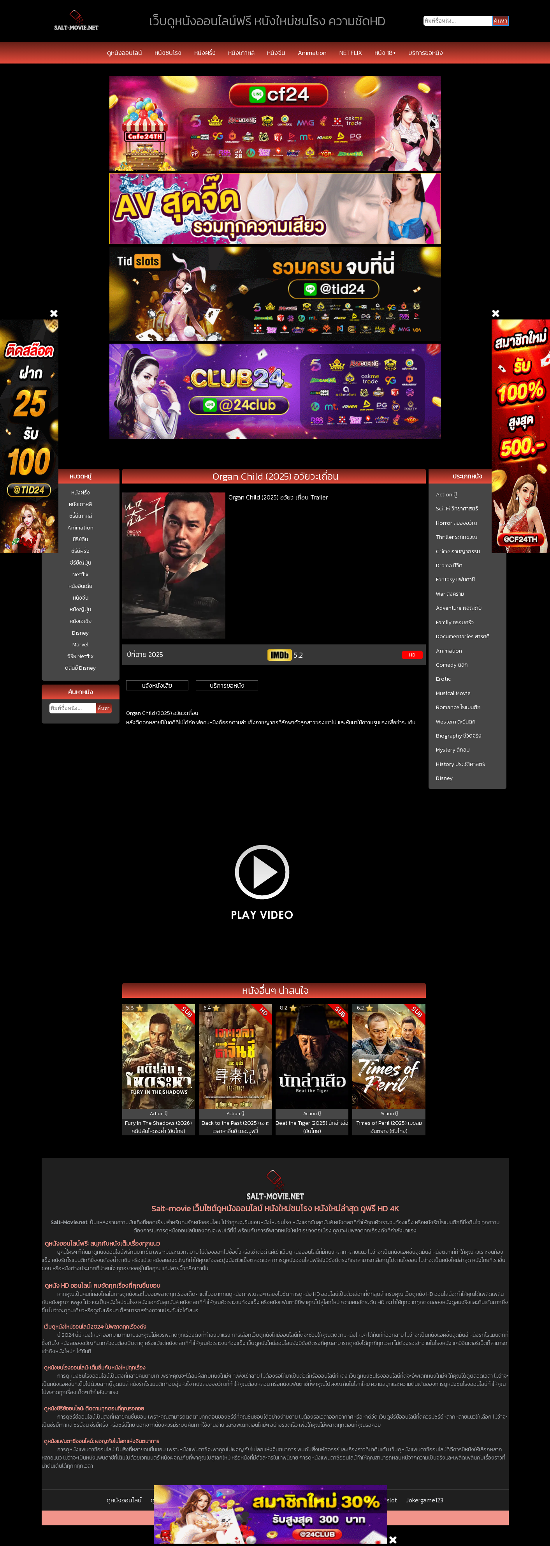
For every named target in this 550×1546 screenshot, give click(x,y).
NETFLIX (350, 52)
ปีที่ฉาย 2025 (145, 654)
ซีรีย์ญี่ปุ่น (80, 563)
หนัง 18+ (385, 52)
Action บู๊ (446, 495)
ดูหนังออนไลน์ (124, 52)
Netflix (80, 574)
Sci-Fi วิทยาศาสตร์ (457, 509)
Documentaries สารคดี (463, 637)
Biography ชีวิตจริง (458, 736)
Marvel (80, 645)
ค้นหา (104, 708)
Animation (312, 52)
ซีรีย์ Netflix (80, 656)
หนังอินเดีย (80, 586)
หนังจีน (276, 52)
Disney (80, 633)
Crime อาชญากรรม (458, 552)
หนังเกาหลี (241, 52)
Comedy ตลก (452, 665)
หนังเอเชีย (80, 621)
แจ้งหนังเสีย (157, 685)
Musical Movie (453, 693)
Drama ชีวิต (449, 566)
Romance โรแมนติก (458, 707)
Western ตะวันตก (456, 722)
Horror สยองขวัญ (456, 523)
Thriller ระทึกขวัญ (457, 537)
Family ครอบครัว (455, 623)
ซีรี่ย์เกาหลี (80, 516)
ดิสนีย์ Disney (80, 668)
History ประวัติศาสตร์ (460, 764)
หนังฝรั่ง (205, 52)
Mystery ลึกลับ (453, 750)
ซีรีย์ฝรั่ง (80, 551)
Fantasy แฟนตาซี (455, 580)
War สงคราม (450, 594)
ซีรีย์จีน (80, 539)
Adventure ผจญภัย (458, 608)
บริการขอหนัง (425, 52)
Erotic (443, 679)
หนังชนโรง (168, 52)
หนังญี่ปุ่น (80, 609)
